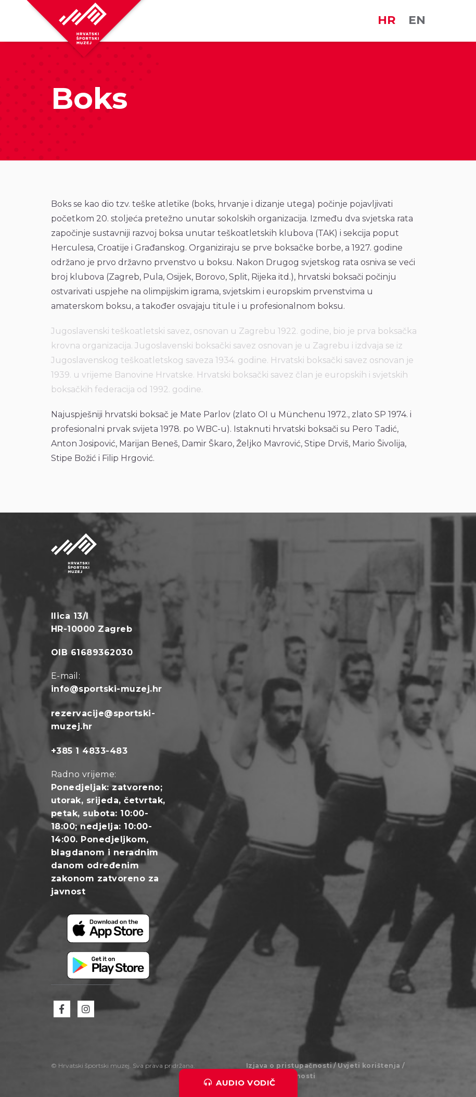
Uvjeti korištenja (369, 1065)
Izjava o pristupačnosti (289, 1065)
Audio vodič (240, 1083)
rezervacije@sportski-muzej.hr (103, 719)
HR (386, 20)
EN (417, 20)
